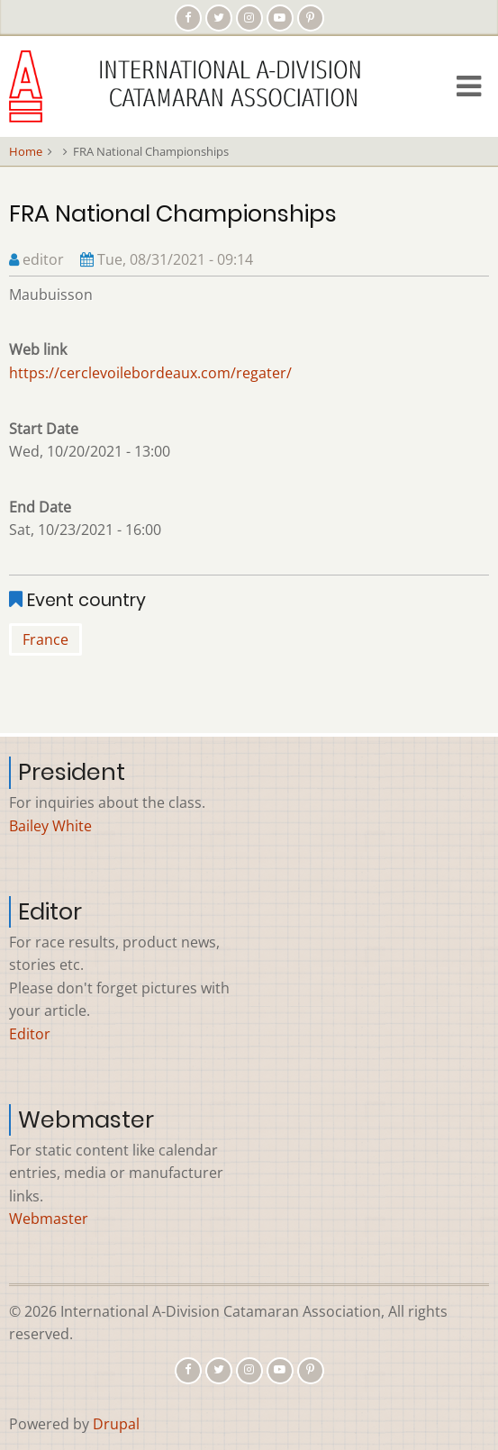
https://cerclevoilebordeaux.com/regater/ (150, 373)
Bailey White (50, 826)
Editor (29, 1034)
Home (25, 151)
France (45, 639)
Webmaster (48, 1218)
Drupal (116, 1424)
